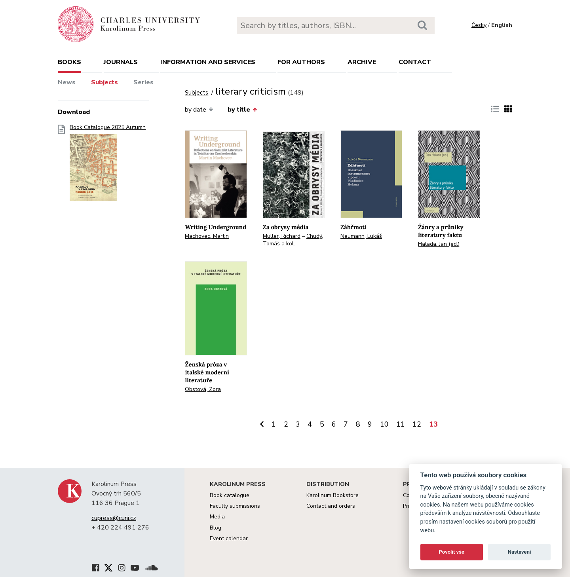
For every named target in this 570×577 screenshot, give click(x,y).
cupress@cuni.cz (113, 518)
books (69, 62)
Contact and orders (330, 506)
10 (384, 424)
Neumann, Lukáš (361, 236)
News (67, 82)
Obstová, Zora (203, 389)
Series (143, 82)
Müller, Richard (281, 236)
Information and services (207, 62)
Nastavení (519, 552)
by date (199, 109)
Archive (362, 62)
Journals (121, 62)
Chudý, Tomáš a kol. (293, 239)
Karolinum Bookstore (332, 495)
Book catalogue (229, 495)
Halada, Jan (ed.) (439, 244)
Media (217, 516)
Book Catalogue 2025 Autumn (108, 165)
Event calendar (229, 538)
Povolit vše (451, 552)
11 (400, 424)
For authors (301, 62)
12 (416, 424)
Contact (415, 62)
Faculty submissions (235, 506)
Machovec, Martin (207, 236)
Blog (215, 527)
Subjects (104, 82)
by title (242, 109)
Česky (478, 25)
